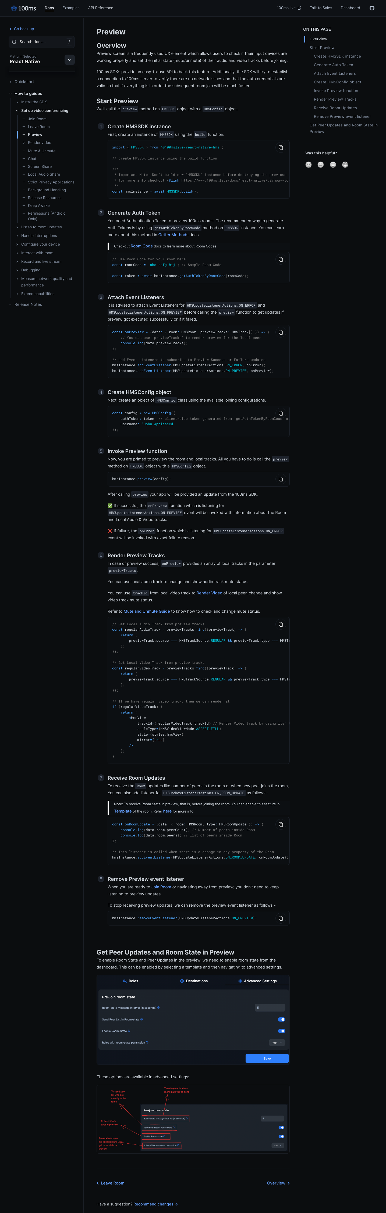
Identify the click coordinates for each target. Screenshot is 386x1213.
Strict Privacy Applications (48, 182)
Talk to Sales (321, 8)
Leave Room (36, 127)
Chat (29, 159)
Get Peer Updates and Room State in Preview (344, 128)
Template (123, 797)
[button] (308, 164)
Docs (49, 8)
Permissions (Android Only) (44, 216)
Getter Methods (173, 232)
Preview (32, 134)
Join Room (34, 119)
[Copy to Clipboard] (280, 147)
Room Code (142, 243)
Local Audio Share (41, 174)
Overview (279, 1167)
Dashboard (350, 8)
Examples (70, 8)
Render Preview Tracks (335, 99)
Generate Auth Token (333, 65)
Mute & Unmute (39, 151)
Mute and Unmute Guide (147, 604)
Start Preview (322, 47)
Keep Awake (36, 205)
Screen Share (37, 166)
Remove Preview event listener (342, 116)
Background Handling (44, 190)
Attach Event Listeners (335, 73)
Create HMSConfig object (337, 82)
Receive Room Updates (335, 108)
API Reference (100, 8)
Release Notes (25, 304)
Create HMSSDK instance (337, 56)
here (167, 797)
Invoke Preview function (336, 90)
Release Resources (42, 198)
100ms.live (289, 8)
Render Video (209, 585)
